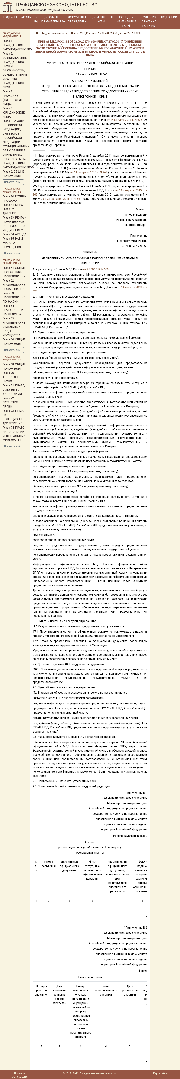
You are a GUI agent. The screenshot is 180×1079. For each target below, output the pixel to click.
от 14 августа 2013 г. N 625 (124, 119)
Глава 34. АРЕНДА (14, 234)
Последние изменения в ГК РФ (126, 21)
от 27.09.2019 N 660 (96, 269)
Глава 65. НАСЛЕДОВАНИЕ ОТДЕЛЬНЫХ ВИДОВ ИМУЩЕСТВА (14, 327)
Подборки (169, 17)
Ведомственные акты (101, 19)
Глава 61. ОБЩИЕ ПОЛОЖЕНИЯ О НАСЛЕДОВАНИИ (14, 272)
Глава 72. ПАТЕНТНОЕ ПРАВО (10, 402)
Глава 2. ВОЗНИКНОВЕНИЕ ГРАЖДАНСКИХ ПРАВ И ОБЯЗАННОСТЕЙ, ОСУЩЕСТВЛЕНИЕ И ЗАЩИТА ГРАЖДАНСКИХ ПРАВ (15, 70)
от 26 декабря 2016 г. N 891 (62, 198)
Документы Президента (77, 19)
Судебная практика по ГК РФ (148, 21)
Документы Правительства (53, 19)
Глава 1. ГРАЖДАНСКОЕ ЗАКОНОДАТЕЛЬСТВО (17, 45)
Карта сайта (160, 1073)
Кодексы (10, 17)
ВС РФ (36, 19)
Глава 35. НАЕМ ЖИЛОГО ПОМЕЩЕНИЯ (13, 243)
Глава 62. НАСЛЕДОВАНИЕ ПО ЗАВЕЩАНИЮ (14, 285)
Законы (25, 17)
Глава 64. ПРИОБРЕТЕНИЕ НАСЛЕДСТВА (14, 310)
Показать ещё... (13, 182)
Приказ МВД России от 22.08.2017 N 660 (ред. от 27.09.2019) (106, 33)
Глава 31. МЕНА (13, 205)
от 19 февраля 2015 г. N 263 (89, 172)
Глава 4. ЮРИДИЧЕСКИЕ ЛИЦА (14, 112)
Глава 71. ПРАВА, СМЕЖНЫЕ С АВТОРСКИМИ (14, 390)
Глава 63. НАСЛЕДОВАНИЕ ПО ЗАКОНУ (14, 297)
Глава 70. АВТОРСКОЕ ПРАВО (11, 377)
